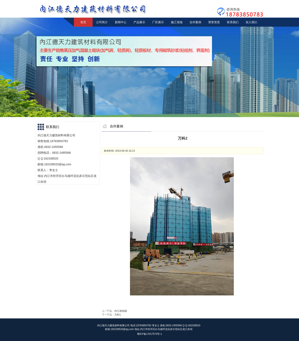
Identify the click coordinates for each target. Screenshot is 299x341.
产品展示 (139, 22)
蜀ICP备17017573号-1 (149, 334)
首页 (83, 22)
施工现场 (177, 22)
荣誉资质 (214, 22)
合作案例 (195, 22)
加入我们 (251, 22)
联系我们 (233, 22)
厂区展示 (158, 22)
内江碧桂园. (120, 311)
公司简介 (102, 22)
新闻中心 (120, 22)
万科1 (117, 314)
